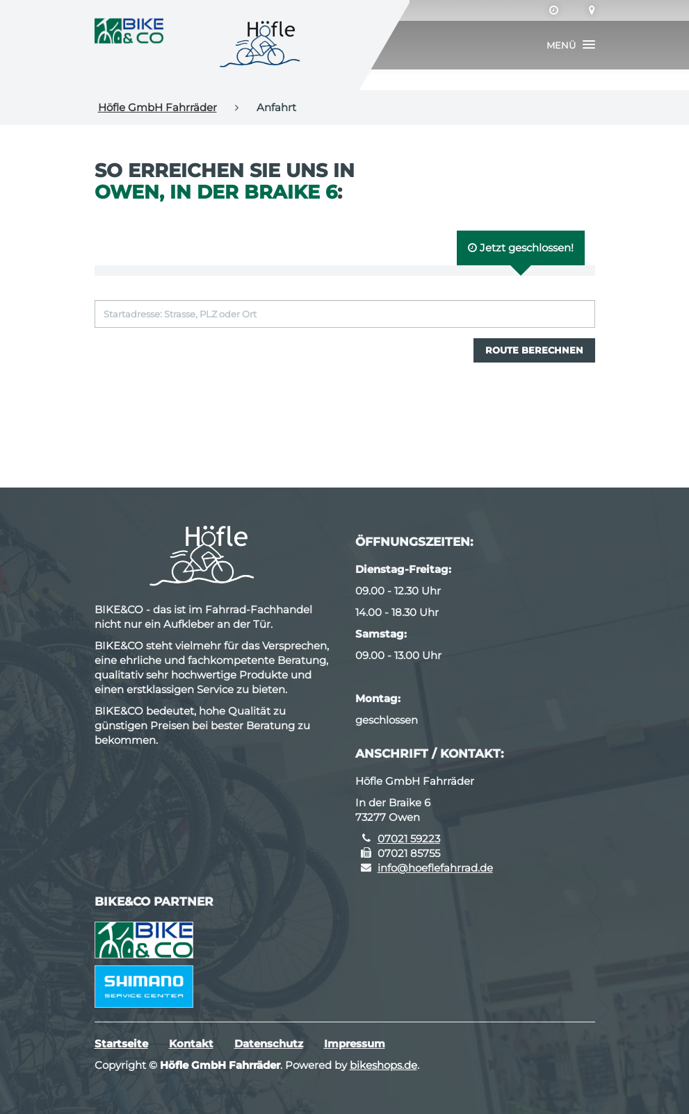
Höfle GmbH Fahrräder (157, 107)
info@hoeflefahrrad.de (435, 867)
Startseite (121, 1043)
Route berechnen (534, 350)
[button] (570, 45)
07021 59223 (409, 838)
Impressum (354, 1043)
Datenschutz (268, 1043)
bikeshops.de (383, 1065)
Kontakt (191, 1043)
